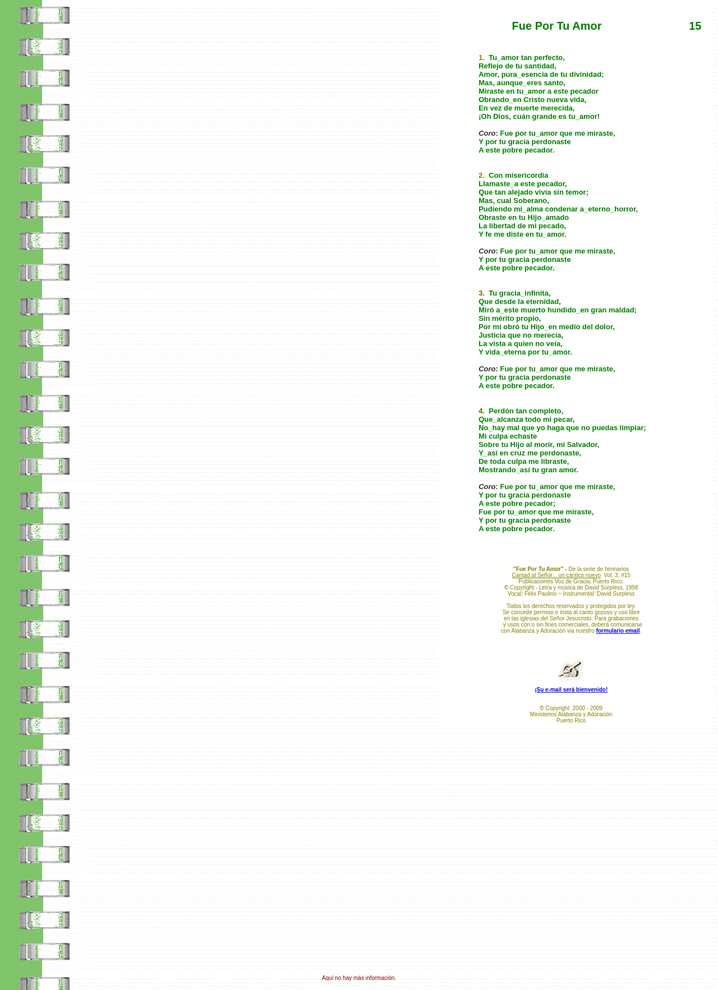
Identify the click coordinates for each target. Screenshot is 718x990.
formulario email (618, 631)
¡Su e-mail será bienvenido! (571, 690)
